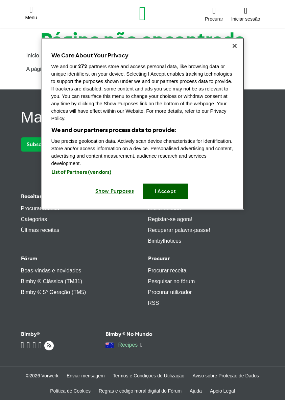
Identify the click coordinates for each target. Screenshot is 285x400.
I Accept (165, 191)
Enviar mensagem (86, 375)
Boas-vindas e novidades (51, 270)
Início (32, 55)
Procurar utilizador (170, 292)
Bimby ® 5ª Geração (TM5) (53, 292)
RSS (153, 303)
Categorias (34, 219)
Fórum (29, 258)
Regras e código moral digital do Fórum (140, 391)
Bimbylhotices (165, 241)
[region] (142, 124)
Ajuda (196, 391)
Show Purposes (114, 191)
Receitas (31, 196)
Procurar (159, 258)
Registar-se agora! (170, 219)
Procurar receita (40, 208)
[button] (31, 14)
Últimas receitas (40, 230)
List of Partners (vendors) (81, 172)
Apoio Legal (222, 391)
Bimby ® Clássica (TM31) (51, 281)
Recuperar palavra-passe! (179, 230)
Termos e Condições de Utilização (149, 375)
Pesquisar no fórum (171, 281)
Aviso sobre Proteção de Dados (225, 375)
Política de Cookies (70, 391)
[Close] (234, 45)
